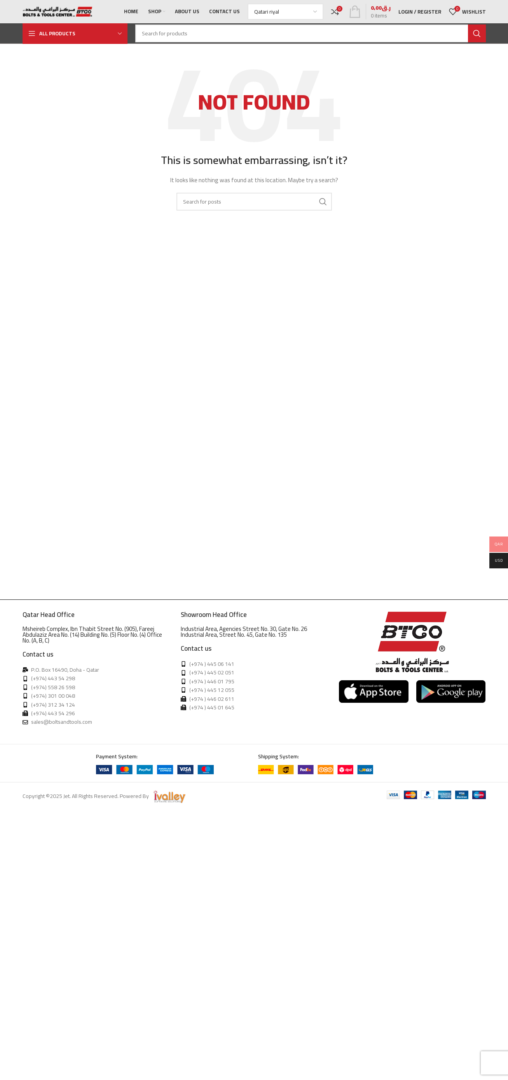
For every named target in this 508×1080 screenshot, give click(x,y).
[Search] (310, 33)
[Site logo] (58, 11)
